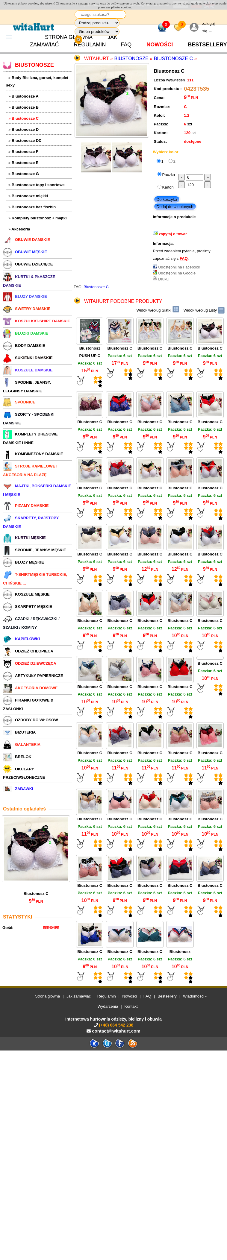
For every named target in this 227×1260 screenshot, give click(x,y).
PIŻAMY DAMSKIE (26, 505)
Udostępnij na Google (177, 273)
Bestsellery (167, 996)
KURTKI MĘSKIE (24, 537)
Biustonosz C (35, 893)
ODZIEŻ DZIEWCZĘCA (29, 663)
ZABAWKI (18, 789)
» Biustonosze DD (25, 140)
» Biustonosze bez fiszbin (32, 207)
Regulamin (90, 45)
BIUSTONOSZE (28, 65)
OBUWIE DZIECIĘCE (28, 264)
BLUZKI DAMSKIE (25, 333)
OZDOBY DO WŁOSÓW (30, 720)
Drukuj (164, 279)
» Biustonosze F (23, 151)
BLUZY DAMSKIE (25, 296)
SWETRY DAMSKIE (26, 308)
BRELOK (17, 757)
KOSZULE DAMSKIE (28, 370)
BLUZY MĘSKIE (23, 562)
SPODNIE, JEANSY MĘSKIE (34, 550)
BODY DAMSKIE (24, 345)
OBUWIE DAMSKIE (26, 239)
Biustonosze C (173, 58)
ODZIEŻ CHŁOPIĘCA (28, 651)
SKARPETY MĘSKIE (27, 606)
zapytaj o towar (173, 234)
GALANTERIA (21, 744)
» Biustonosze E (23, 162)
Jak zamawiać (78, 996)
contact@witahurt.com (116, 1030)
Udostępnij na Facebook (179, 267)
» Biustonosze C (23, 118)
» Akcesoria (19, 229)
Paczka (168, 174)
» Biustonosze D (23, 129)
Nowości (159, 45)
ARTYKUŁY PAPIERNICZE (33, 675)
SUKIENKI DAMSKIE (28, 358)
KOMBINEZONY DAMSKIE (33, 454)
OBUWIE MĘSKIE (25, 252)
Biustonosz (180, 951)
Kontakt (131, 1006)
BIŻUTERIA (19, 732)
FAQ (126, 45)
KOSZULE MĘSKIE (26, 594)
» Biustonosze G (23, 173)
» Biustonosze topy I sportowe (36, 185)
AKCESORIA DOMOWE (30, 688)
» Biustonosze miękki (28, 196)
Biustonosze (131, 58)
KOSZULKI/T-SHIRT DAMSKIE (36, 321)
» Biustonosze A (23, 96)
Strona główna (47, 996)
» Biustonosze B (23, 107)
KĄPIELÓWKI (21, 639)
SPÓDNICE (19, 402)
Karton (168, 187)
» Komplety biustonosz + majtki (37, 218)
